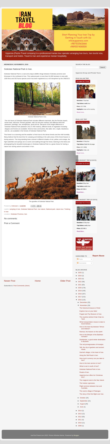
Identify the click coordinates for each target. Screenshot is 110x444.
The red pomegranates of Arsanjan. (92, 344)
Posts (80, 259)
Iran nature (41, 209)
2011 (80, 420)
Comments (81, 263)
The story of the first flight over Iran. (92, 394)
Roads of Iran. (84, 372)
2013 (80, 414)
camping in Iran (15, 209)
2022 (80, 281)
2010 (80, 423)
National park (50, 209)
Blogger (76, 435)
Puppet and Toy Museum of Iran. (91, 314)
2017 (80, 297)
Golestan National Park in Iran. (90, 369)
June (82, 407)
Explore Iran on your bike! (88, 311)
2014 (80, 410)
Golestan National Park (29, 209)
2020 (80, 288)
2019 (80, 291)
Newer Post (9, 281)
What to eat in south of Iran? (89, 366)
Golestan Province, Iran (19, 214)
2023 (80, 279)
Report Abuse (98, 256)
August (82, 404)
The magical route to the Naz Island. (92, 380)
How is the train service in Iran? (90, 363)
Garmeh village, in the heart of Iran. (92, 352)
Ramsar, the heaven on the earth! (91, 332)
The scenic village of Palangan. (90, 391)
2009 (80, 426)
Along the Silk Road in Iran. (89, 355)
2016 (80, 300)
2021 (80, 285)
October (83, 398)
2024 (80, 276)
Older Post (65, 281)
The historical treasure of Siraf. (90, 308)
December (83, 302)
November (83, 305)
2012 (80, 417)
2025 (80, 272)
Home (38, 281)
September (84, 401)
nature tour (59, 209)
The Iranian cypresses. (87, 383)
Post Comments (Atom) (22, 285)
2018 (80, 294)
